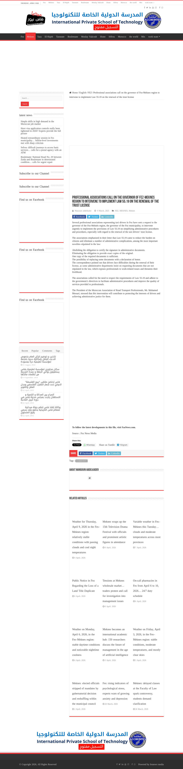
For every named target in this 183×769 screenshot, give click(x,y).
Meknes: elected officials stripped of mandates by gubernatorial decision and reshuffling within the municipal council (85, 693)
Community (82, 460)
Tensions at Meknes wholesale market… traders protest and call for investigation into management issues (115, 591)
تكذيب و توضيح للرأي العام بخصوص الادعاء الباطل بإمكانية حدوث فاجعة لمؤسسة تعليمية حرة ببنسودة (38, 359)
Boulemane (85, 2)
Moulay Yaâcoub (98, 2)
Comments (47, 351)
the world (133, 2)
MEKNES (124, 211)
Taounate (75, 2)
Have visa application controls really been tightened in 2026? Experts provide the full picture (41, 131)
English (82, 92)
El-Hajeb (66, 2)
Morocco (124, 2)
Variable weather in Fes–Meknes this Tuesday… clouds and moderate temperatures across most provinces (147, 532)
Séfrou (115, 2)
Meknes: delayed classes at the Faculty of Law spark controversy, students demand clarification (146, 693)
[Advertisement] (91, 64)
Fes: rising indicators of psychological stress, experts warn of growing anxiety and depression (116, 691)
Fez (44, 2)
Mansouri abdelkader (83, 211)
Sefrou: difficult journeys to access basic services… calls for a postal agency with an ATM (41, 150)
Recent (25, 351)
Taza (58, 2)
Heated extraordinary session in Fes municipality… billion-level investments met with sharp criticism (39, 140)
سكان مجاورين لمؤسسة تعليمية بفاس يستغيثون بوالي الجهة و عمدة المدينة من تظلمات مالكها (40, 372)
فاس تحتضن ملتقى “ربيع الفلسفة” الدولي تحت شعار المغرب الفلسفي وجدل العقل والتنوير (41, 384)
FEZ (90, 92)
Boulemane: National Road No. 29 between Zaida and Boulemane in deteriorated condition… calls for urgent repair (41, 159)
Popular (35, 351)
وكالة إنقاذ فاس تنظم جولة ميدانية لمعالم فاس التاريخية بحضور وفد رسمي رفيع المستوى (40, 410)
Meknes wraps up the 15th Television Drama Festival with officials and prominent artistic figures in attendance (115, 532)
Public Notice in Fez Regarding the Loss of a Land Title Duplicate (85, 585)
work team (149, 2)
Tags (58, 351)
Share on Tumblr (107, 444)
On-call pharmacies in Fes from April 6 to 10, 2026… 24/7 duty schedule (146, 588)
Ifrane (108, 2)
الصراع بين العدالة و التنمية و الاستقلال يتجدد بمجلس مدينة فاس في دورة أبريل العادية (40, 397)
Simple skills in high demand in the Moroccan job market (37, 122)
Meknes (51, 2)
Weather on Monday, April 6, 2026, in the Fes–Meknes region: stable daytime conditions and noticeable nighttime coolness (86, 642)
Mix (140, 2)
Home (73, 92)
